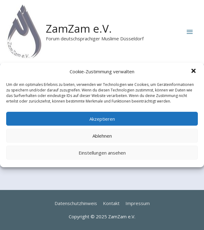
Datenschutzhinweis (76, 203)
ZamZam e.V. (79, 28)
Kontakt (111, 203)
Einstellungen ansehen (102, 153)
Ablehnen (102, 136)
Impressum (137, 203)
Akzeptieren (102, 119)
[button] (194, 71)
